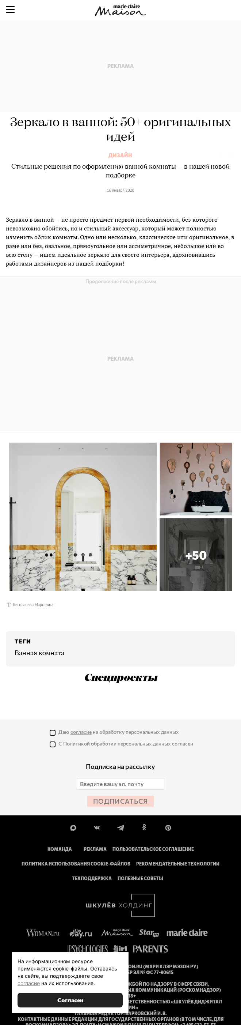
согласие (29, 983)
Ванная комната (39, 653)
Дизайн (120, 155)
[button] (196, 554)
